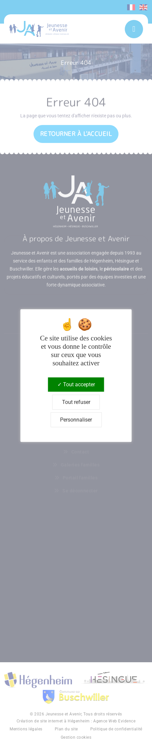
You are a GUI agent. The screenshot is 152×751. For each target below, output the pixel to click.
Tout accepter (76, 384)
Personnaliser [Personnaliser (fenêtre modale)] (76, 420)
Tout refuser (76, 402)
